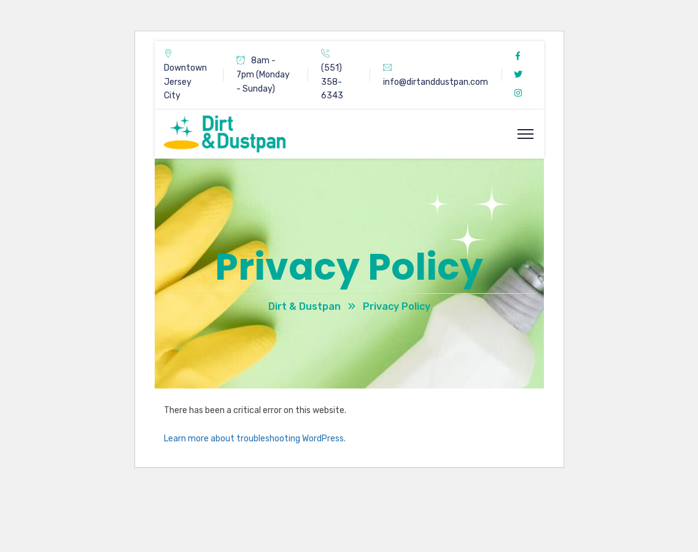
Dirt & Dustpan (304, 306)
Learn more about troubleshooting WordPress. (255, 438)
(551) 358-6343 (332, 82)
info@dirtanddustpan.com (435, 82)
